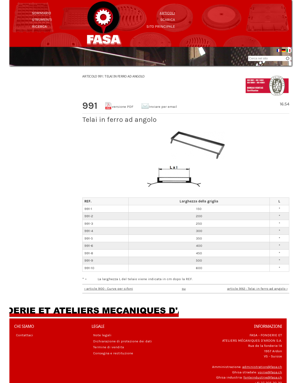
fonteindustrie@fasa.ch (262, 377)
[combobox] (269, 58)
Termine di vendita (108, 347)
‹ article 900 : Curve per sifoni (108, 288)
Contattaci (24, 335)
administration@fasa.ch (262, 367)
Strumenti (42, 19)
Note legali (102, 335)
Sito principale (161, 26)
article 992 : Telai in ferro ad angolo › (257, 288)
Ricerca (39, 26)
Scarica (167, 19)
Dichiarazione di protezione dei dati (122, 341)
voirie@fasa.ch (270, 372)
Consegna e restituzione (113, 353)
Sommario (41, 13)
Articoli (167, 13)
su (184, 288)
